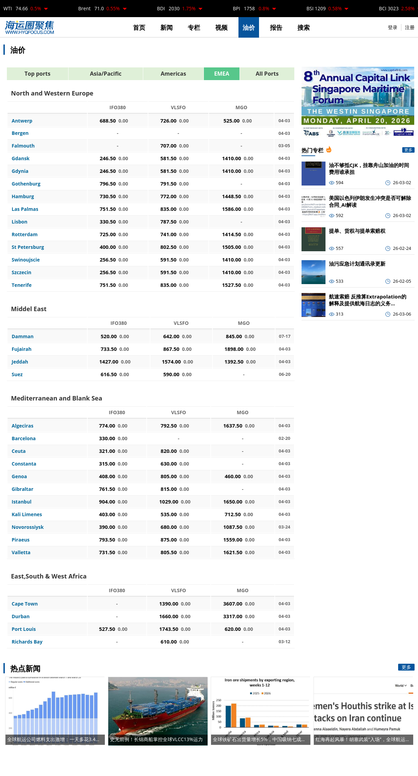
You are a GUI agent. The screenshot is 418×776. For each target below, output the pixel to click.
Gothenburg (26, 183)
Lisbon (19, 221)
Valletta (21, 552)
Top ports (38, 73)
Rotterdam (25, 234)
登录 (392, 27)
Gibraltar (22, 489)
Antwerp (22, 120)
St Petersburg (28, 247)
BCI (397, 8)
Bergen (20, 133)
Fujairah (22, 349)
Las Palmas (25, 209)
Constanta (24, 463)
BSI (324, 8)
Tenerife (22, 285)
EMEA (221, 73)
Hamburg (23, 196)
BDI (176, 8)
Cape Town (25, 603)
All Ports (267, 73)
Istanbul (22, 501)
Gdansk (20, 158)
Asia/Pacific (105, 73)
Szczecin (22, 272)
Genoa (19, 476)
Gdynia (20, 171)
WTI (22, 8)
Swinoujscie (26, 259)
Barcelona (24, 438)
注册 (410, 27)
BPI (251, 8)
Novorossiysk (28, 527)
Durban (20, 616)
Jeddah (20, 361)
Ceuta (19, 451)
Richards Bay (27, 641)
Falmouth (23, 145)
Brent (99, 8)
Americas (173, 73)
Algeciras (22, 425)
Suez (17, 374)
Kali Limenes (27, 514)
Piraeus (20, 539)
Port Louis (24, 629)
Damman (23, 336)
